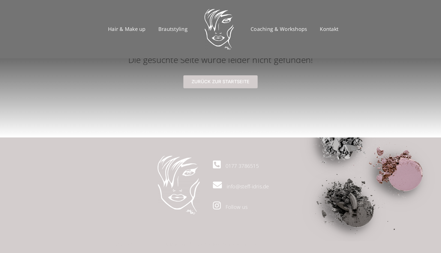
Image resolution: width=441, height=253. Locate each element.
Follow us (237, 207)
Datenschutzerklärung (307, 241)
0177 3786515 (242, 165)
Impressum (269, 241)
